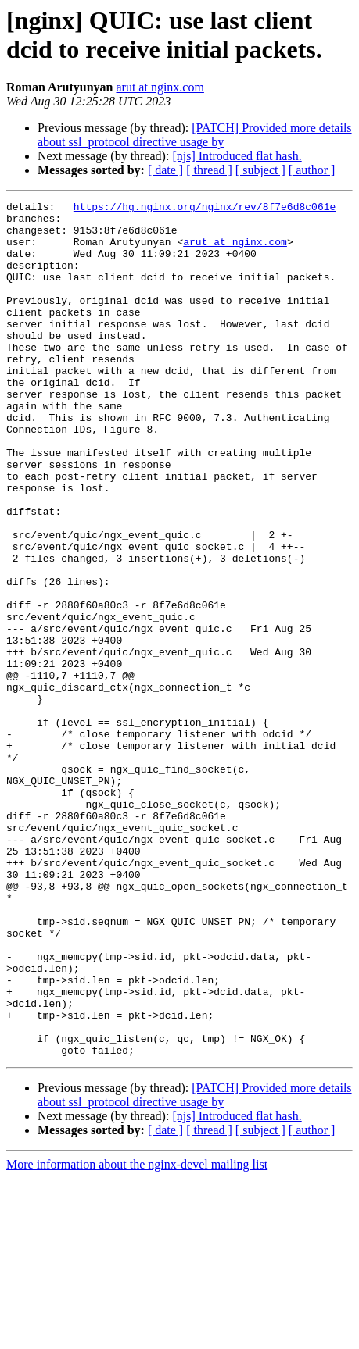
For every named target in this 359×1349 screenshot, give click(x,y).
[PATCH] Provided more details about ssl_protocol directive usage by (195, 134)
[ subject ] (260, 170)
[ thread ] (209, 170)
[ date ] (165, 170)
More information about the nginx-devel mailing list (136, 1335)
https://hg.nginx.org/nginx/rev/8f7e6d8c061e (205, 209)
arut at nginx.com (159, 87)
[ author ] (312, 170)
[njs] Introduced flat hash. (236, 155)
